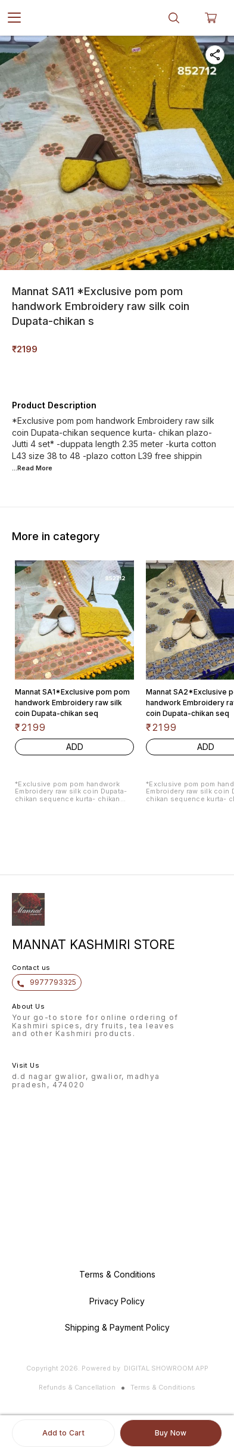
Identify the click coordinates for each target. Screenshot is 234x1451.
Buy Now (171, 1432)
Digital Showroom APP (166, 1368)
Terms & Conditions (162, 1387)
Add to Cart (63, 1432)
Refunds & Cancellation (77, 1387)
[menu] (14, 17)
